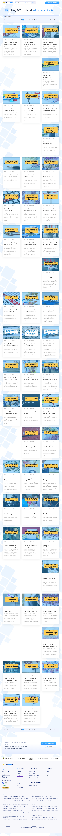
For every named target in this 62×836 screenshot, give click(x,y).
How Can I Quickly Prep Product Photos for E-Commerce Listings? (43, 811)
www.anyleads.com (33, 785)
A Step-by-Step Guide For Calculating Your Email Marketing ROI (15, 804)
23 (27, 21)
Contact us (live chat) (33, 777)
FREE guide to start (20, 788)
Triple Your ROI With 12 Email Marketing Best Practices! (14, 796)
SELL (8, 3)
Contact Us (50, 746)
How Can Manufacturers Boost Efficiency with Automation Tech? (45, 808)
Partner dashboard (52, 2)
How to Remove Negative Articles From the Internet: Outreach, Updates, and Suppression (45, 817)
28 (45, 21)
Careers (20, 776)
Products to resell (19, 2)
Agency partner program (34, 775)
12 (39, 19)
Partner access (32, 771)
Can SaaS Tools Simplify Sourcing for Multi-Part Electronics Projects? (44, 805)
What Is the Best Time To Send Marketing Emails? (13, 811)
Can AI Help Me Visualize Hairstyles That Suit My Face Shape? (44, 802)
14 (47, 19)
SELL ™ (8, 765)
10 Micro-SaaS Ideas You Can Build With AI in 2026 (42, 796)
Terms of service (20, 779)
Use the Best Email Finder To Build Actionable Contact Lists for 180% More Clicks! (15, 801)
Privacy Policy (20, 781)
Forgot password (32, 773)
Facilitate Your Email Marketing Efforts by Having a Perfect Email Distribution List (16, 821)
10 (32, 19)
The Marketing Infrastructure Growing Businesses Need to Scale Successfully (45, 823)
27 (41, 21)
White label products (33, 780)
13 (43, 19)
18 (9, 21)
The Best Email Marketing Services (10, 808)
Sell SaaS (7, 16)
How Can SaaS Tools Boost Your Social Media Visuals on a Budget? (43, 799)
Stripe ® (8, 829)
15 (50, 19)
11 (36, 19)
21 (20, 21)
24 (31, 21)
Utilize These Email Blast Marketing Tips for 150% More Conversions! (14, 817)
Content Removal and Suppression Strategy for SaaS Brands (44, 820)
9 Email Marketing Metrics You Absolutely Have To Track (14, 806)
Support (48, 771)
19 (13, 21)
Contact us (19, 783)
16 (54, 19)
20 (16, 21)
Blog (33, 2)
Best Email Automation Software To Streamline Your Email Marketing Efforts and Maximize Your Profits (14, 814)
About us (19, 771)
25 (34, 21)
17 (6, 21)
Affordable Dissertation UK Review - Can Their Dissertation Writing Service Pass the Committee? (45, 814)
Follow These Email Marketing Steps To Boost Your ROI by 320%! (16, 798)
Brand (18, 773)
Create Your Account (48, 743)
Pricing (28, 2)
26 (38, 21)
